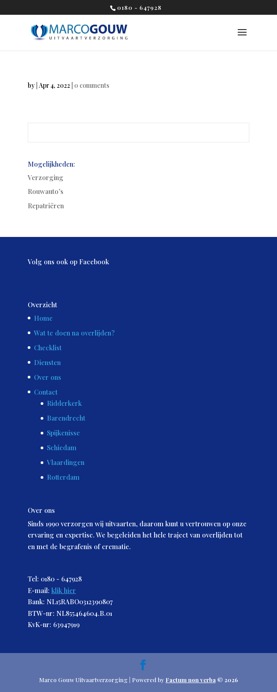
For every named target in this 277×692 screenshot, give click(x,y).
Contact (46, 391)
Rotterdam (63, 477)
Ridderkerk (64, 403)
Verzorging (45, 177)
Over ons (47, 377)
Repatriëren (46, 205)
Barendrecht (66, 417)
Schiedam (61, 447)
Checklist (48, 347)
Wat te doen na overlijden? (74, 332)
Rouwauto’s (45, 191)
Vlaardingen (65, 462)
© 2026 (202, 679)
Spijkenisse (63, 432)
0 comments (91, 85)
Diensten (47, 362)
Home (43, 318)
